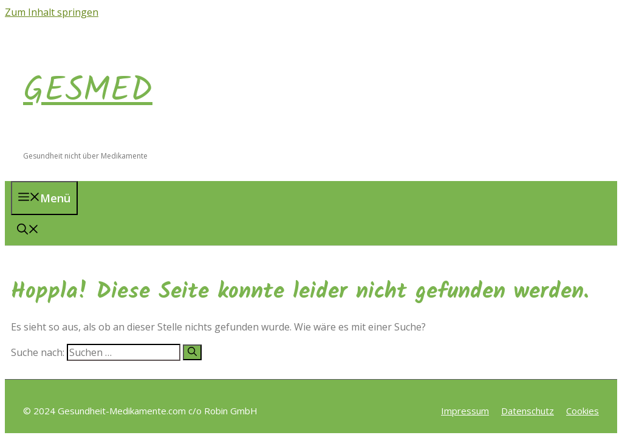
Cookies (582, 411)
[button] (28, 230)
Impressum (465, 411)
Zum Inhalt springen (51, 12)
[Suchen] (192, 352)
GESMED (87, 91)
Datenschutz (527, 411)
